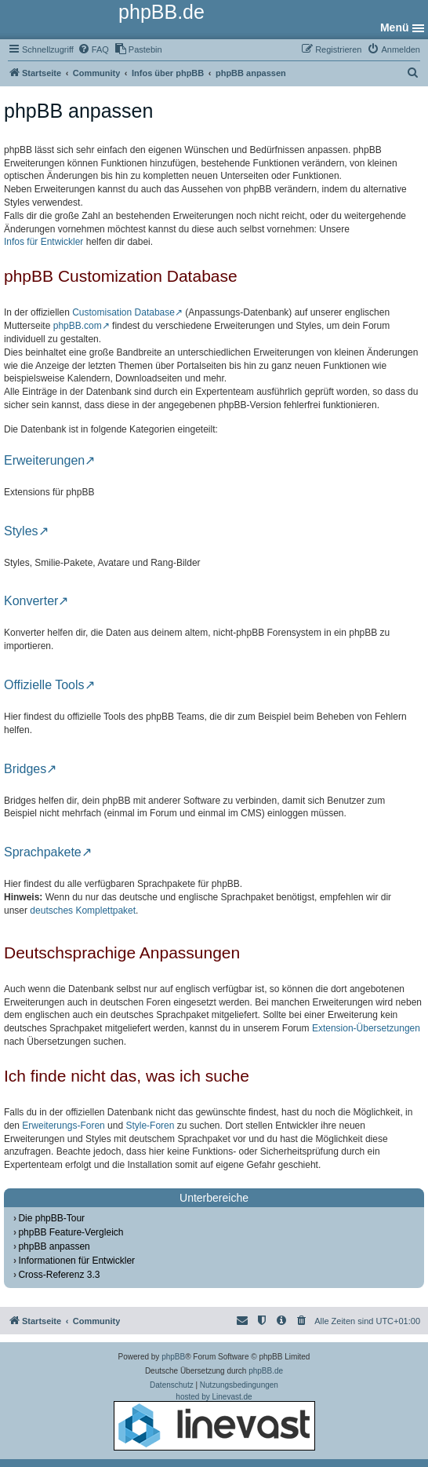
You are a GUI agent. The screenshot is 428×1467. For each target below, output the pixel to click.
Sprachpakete (43, 852)
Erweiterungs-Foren (63, 1125)
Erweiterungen (44, 460)
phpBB (173, 1356)
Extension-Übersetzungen (366, 1028)
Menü (394, 27)
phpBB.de (265, 1371)
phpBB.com (77, 325)
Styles (21, 531)
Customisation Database (123, 312)
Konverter (31, 601)
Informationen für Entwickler (76, 1260)
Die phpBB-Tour (51, 1218)
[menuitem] (93, 49)
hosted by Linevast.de (214, 1421)
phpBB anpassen (53, 1246)
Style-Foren (149, 1125)
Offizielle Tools (44, 685)
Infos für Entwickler (43, 241)
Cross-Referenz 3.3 (59, 1274)
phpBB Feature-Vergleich (70, 1232)
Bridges (25, 769)
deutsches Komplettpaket (83, 910)
